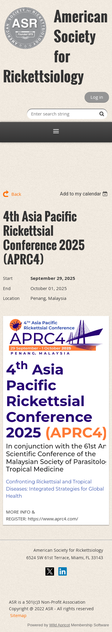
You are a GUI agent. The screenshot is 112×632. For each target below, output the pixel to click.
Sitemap (18, 615)
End (7, 288)
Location (11, 298)
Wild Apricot (59, 625)
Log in (96, 97)
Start (8, 278)
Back (16, 194)
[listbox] (84, 194)
